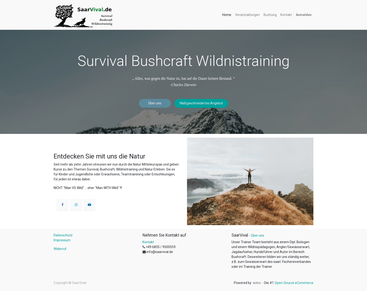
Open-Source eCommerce (294, 283)
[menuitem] (226, 15)
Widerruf (60, 249)
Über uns (154, 103)
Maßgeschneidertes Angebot (201, 103)
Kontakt (148, 242)
